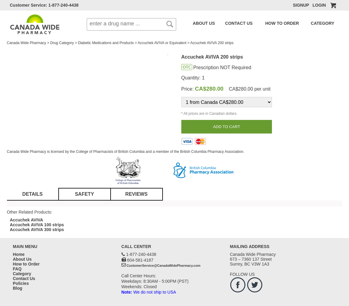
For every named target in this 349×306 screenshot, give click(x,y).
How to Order (26, 264)
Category (22, 273)
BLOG (332, 23)
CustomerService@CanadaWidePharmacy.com (164, 265)
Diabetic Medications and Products (106, 43)
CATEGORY (300, 23)
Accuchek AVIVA (26, 219)
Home (19, 254)
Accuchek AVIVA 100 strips (37, 224)
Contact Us (24, 278)
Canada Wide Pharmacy (26, 43)
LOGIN (319, 5)
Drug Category (62, 43)
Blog (17, 288)
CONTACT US (230, 23)
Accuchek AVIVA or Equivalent (162, 43)
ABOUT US (201, 23)
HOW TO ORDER (267, 23)
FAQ (319, 23)
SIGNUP (301, 5)
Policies (21, 283)
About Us (22, 259)
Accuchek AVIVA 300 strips (37, 229)
